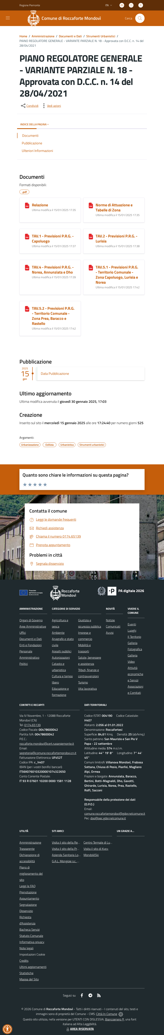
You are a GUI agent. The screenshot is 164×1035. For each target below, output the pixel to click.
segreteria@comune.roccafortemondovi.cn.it (47, 753)
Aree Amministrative (32, 626)
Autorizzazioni (61, 657)
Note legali (26, 948)
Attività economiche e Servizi (135, 674)
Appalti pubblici (61, 651)
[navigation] (7, 18)
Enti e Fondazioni (30, 645)
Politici (23, 663)
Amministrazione (43, 36)
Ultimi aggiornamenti (32, 966)
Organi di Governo (31, 620)
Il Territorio (134, 636)
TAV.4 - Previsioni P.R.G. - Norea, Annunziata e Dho (53, 269)
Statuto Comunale (31, 935)
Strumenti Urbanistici (100, 36)
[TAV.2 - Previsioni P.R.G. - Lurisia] (91, 236)
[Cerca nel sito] (140, 18)
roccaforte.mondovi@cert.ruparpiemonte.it (46, 743)
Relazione (40, 205)
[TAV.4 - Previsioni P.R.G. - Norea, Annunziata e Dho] (27, 267)
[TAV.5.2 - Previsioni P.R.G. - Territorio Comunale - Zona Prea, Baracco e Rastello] (27, 309)
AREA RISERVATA (79, 1028)
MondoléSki (91, 855)
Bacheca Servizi (29, 929)
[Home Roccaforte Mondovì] (66, 18)
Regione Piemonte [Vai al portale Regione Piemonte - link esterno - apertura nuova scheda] (29, 5)
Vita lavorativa (87, 688)
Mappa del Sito (29, 979)
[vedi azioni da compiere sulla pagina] (51, 106)
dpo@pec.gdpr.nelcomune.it (108, 818)
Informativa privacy (31, 942)
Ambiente (58, 632)
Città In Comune (106, 1013)
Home (23, 36)
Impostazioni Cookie (32, 954)
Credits (23, 960)
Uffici (22, 632)
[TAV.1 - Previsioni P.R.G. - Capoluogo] (27, 236)
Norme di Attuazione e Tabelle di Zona (114, 207)
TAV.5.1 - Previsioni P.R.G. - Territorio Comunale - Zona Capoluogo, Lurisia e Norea (117, 274)
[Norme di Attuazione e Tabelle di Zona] (91, 205)
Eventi (132, 624)
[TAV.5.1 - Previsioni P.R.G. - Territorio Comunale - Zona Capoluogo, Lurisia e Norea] (91, 267)
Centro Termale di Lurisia (99, 842)
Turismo (83, 682)
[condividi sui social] (29, 106)
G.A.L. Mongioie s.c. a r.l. (67, 861)
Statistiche (26, 973)
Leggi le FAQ (27, 886)
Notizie (110, 620)
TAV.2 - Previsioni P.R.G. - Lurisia (116, 238)
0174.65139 (32, 725)
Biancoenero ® (114, 1019)
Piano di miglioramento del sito (31, 873)
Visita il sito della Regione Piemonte (75, 842)
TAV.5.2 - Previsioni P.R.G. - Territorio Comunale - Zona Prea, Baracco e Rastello (53, 315)
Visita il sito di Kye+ (96, 848)
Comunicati (113, 626)
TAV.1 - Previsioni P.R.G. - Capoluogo (53, 238)
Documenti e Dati (70, 36)
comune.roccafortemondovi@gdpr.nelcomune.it (114, 813)
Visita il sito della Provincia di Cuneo (75, 848)
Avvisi (109, 632)
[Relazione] (27, 205)
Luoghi (132, 630)
